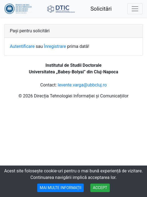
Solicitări (100, 8)
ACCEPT (100, 188)
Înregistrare (55, 46)
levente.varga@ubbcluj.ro (82, 85)
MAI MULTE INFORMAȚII (60, 188)
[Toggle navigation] (135, 8)
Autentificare (22, 46)
